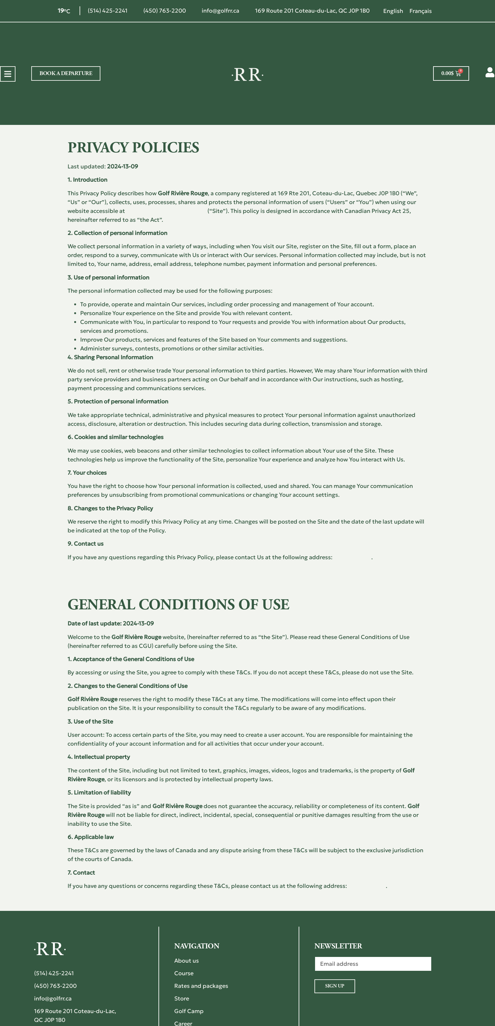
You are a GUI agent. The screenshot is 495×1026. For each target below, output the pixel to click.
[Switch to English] (393, 10)
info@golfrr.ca (352, 557)
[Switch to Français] (420, 10)
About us (186, 960)
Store (181, 998)
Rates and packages (201, 985)
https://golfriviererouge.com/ (166, 210)
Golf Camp (189, 1011)
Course (184, 973)
